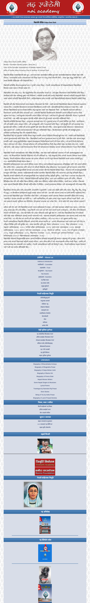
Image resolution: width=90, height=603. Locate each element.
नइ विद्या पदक (45, 280)
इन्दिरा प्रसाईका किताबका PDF (45, 337)
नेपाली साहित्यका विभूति (45, 294)
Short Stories (45, 392)
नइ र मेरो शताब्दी (45, 349)
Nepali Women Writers (45, 379)
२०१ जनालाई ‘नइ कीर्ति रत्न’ (45, 424)
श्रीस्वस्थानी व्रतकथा (45, 346)
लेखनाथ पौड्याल (45, 307)
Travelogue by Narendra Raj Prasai (45, 388)
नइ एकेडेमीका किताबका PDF (45, 334)
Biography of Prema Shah (45, 376)
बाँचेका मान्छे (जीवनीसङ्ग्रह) (45, 343)
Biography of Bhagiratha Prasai (45, 367)
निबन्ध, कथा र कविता (45, 402)
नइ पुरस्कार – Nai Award (45, 271)
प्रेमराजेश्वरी (45, 316)
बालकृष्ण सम (45, 310)
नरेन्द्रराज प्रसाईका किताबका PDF (45, 340)
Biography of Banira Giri (45, 373)
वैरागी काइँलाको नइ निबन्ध (45, 406)
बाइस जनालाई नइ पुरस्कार (45, 421)
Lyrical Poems (45, 385)
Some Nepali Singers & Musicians (45, 382)
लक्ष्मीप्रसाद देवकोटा (45, 313)
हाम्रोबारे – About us (45, 257)
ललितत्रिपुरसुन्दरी (45, 298)
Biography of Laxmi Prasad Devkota (45, 398)
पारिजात (45, 322)
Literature (45, 360)
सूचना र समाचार (45, 417)
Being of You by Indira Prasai (45, 395)
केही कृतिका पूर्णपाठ (45, 330)
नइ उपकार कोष (45, 283)
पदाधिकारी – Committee (45, 264)
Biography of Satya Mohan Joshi (45, 370)
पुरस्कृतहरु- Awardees (45, 277)
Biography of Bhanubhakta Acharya (44, 364)
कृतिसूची (45, 289)
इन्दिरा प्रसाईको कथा (45, 409)
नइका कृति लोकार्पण (45, 427)
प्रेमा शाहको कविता (45, 412)
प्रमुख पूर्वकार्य (45, 286)
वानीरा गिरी (45, 325)
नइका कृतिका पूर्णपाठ (45, 355)
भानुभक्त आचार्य (45, 301)
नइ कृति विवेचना (45, 352)
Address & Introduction (45, 261)
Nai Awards (45, 274)
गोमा (45, 319)
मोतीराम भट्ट (45, 304)
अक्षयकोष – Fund (45, 268)
